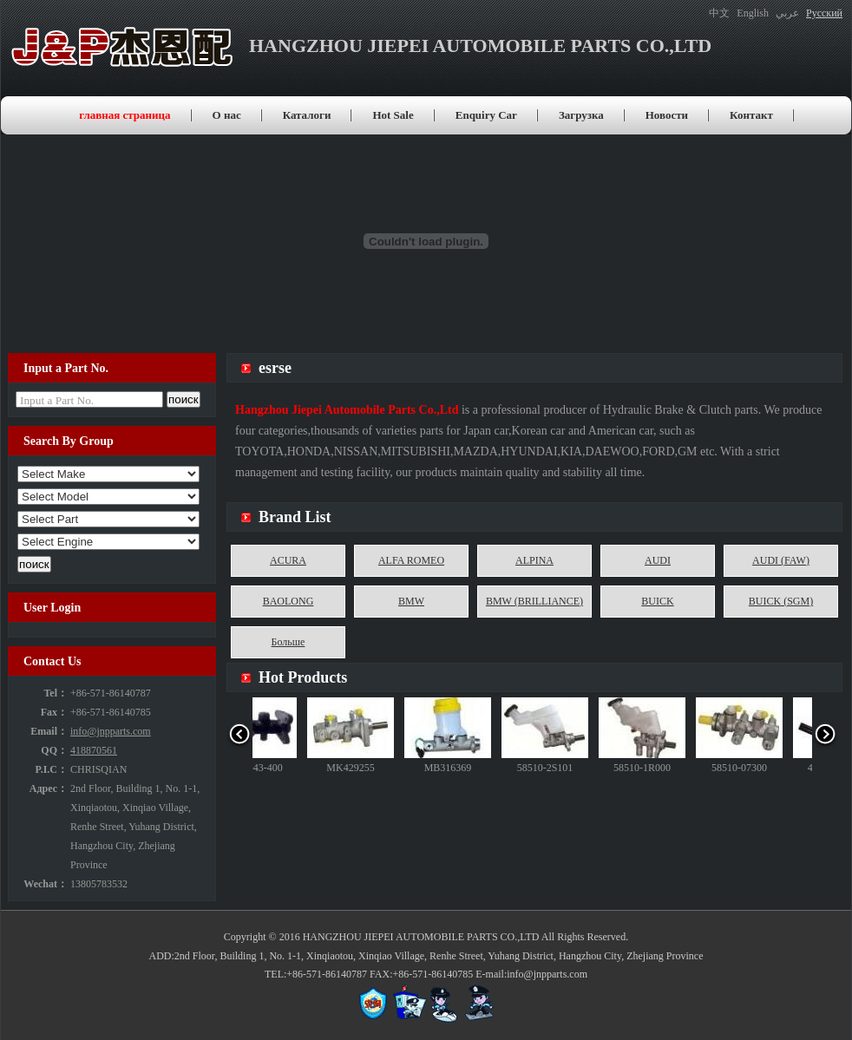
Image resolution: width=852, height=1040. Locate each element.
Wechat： (45, 884)
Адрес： (48, 788)
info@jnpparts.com (110, 731)
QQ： (54, 750)
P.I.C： (51, 769)
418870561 (93, 750)
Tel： (55, 693)
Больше (288, 642)
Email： (49, 731)
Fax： (54, 712)
